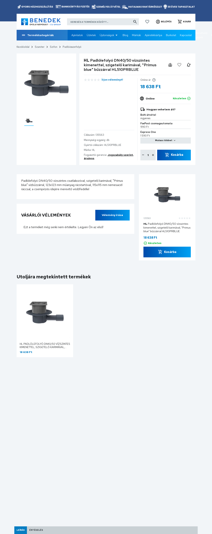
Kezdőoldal (23, 46)
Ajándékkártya (153, 35)
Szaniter (40, 46)
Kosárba (177, 155)
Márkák (136, 35)
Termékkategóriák (37, 35)
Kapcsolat (186, 35)
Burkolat (171, 35)
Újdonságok (107, 35)
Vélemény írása (112, 215)
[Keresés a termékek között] (103, 21)
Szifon (53, 46)
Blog (125, 35)
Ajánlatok (77, 35)
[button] (164, 21)
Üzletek (91, 35)
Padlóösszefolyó (72, 46)
